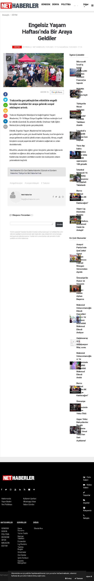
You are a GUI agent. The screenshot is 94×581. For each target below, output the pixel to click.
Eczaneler (22, 541)
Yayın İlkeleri (6, 502)
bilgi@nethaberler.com (30, 199)
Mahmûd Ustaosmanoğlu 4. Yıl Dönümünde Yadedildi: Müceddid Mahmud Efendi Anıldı (83, 365)
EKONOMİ (5, 537)
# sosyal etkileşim (32, 183)
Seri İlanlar (22, 555)
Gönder (60, 224)
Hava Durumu (21, 529)
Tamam (79, 578)
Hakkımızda (6, 499)
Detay (68, 578)
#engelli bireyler (16, 183)
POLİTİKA (66, 4)
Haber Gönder (28, 504)
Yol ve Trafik (23, 533)
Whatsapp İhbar (29, 502)
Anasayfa (6, 15)
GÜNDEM (45, 4)
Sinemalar (22, 552)
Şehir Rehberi (23, 558)
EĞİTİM (14, 15)
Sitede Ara (38, 528)
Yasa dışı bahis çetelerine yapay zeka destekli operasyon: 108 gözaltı (81, 155)
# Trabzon (45, 183)
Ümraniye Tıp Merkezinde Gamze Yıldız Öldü (82, 407)
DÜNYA (55, 4)
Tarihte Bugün (20, 548)
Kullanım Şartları (29, 499)
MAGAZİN (5, 543)
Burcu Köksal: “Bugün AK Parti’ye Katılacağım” (82, 197)
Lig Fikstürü (22, 544)
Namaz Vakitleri (21, 537)
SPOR (3, 540)
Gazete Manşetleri (22, 562)
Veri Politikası (6, 504)
